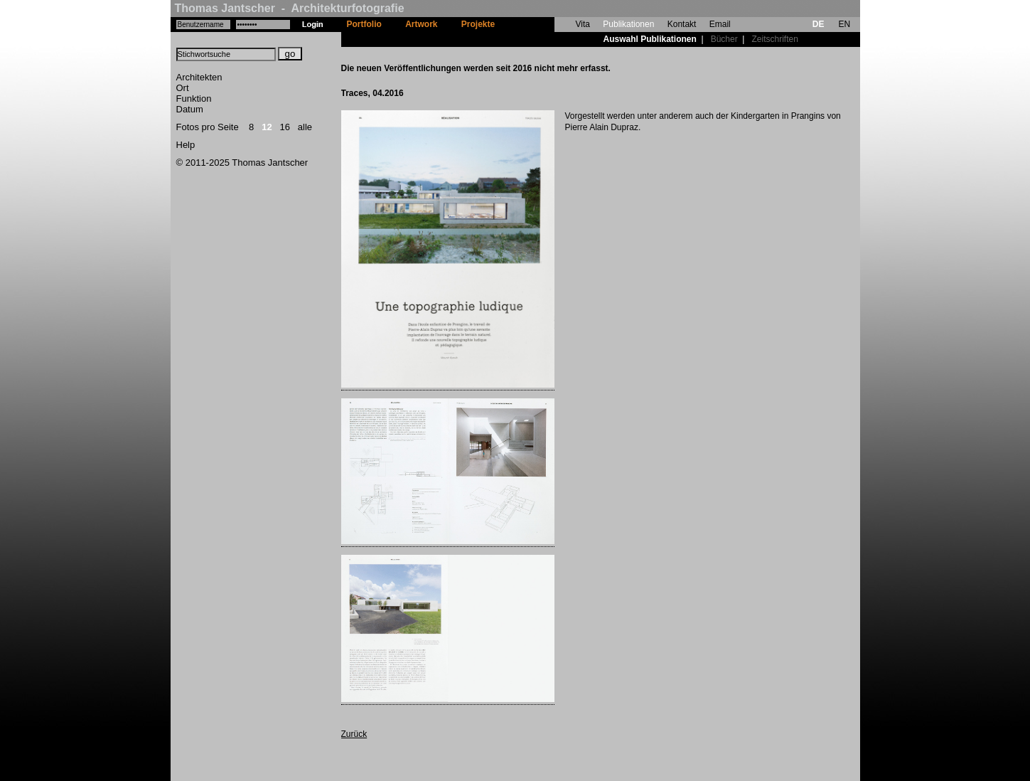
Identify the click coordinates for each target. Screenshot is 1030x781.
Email (720, 24)
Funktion (194, 98)
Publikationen (628, 24)
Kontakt (682, 24)
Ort (182, 88)
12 (267, 127)
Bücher (724, 39)
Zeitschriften (774, 39)
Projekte (478, 24)
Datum (189, 109)
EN (844, 24)
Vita (583, 24)
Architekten (199, 77)
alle (305, 127)
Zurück (354, 734)
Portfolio (364, 24)
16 (285, 127)
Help (185, 144)
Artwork (421, 24)
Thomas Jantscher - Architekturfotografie (289, 8)
